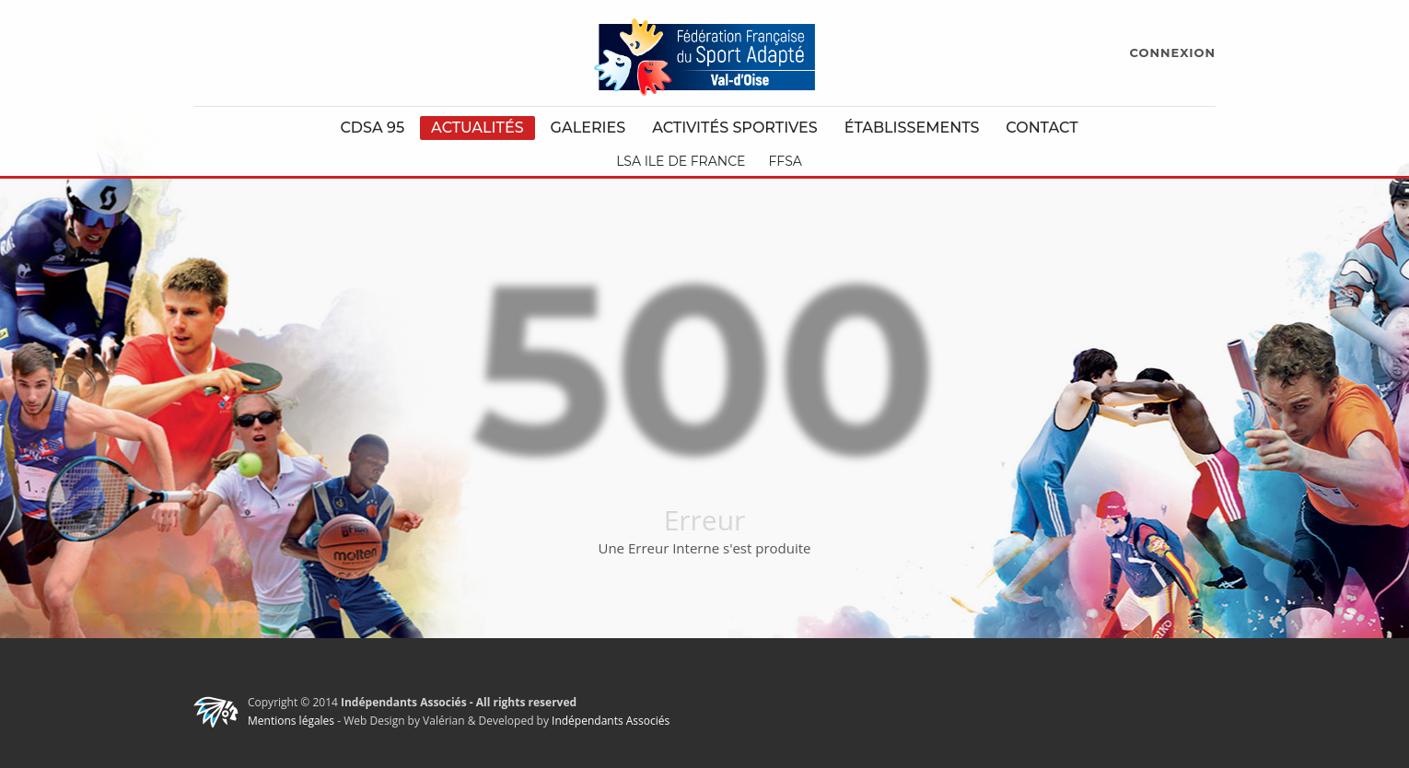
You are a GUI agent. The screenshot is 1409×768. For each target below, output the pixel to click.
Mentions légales (291, 720)
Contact (1041, 127)
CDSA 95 (372, 127)
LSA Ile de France (680, 161)
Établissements (912, 127)
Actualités (477, 127)
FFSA (784, 161)
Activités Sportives (735, 127)
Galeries (588, 127)
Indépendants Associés (611, 720)
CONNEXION (1173, 52)
